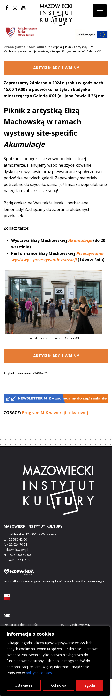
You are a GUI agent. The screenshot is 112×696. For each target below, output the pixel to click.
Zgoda (89, 685)
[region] (55, 661)
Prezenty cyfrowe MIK (74, 624)
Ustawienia (24, 685)
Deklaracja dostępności (21, 624)
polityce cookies (39, 672)
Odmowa (58, 685)
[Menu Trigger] (100, 10)
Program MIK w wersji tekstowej (55, 412)
